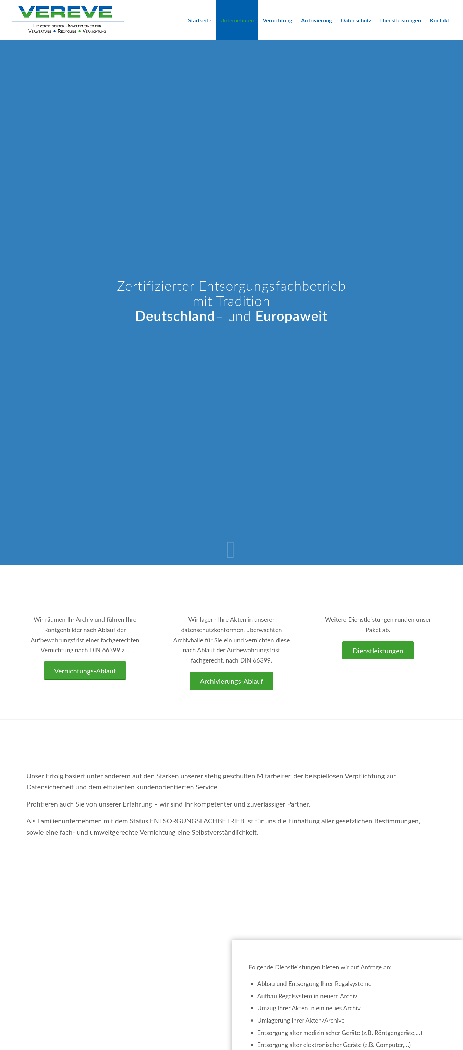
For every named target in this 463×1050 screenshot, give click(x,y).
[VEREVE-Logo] (67, 20)
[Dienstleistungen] (378, 650)
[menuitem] (200, 20)
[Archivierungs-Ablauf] (231, 681)
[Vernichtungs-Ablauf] (85, 670)
